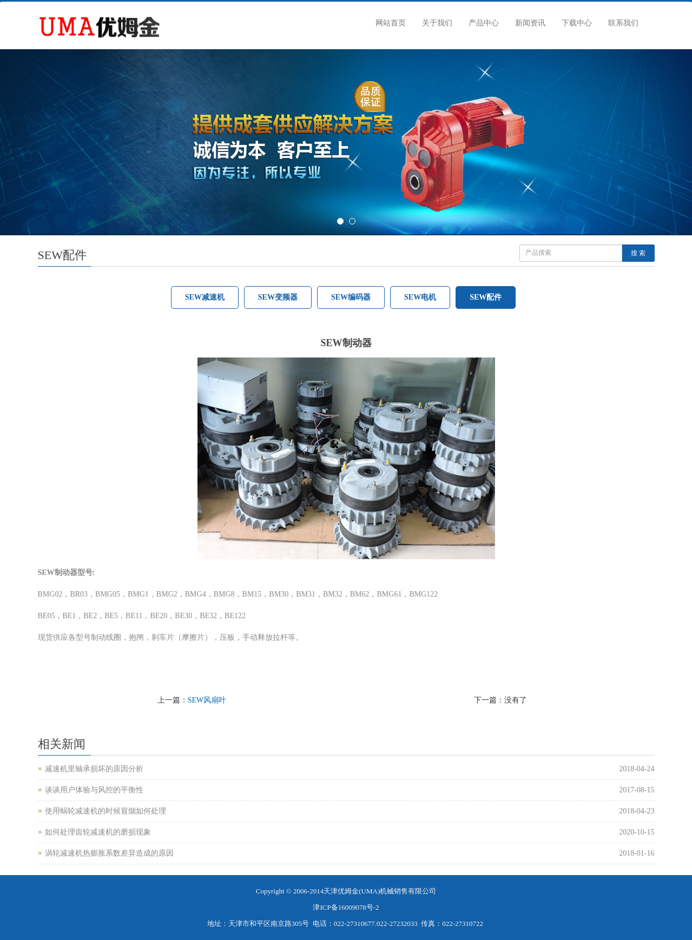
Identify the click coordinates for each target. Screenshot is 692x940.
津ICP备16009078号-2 (346, 907)
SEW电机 (420, 297)
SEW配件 (486, 297)
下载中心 (577, 23)
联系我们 (623, 23)
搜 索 (638, 253)
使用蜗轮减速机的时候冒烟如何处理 (105, 811)
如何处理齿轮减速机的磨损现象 (98, 832)
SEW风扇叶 (207, 700)
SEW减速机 (205, 297)
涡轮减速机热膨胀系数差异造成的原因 (109, 853)
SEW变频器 (278, 297)
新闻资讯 (530, 23)
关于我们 (437, 23)
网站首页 (390, 23)
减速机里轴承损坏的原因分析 (94, 769)
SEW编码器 (351, 297)
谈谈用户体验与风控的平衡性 (94, 790)
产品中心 (484, 23)
